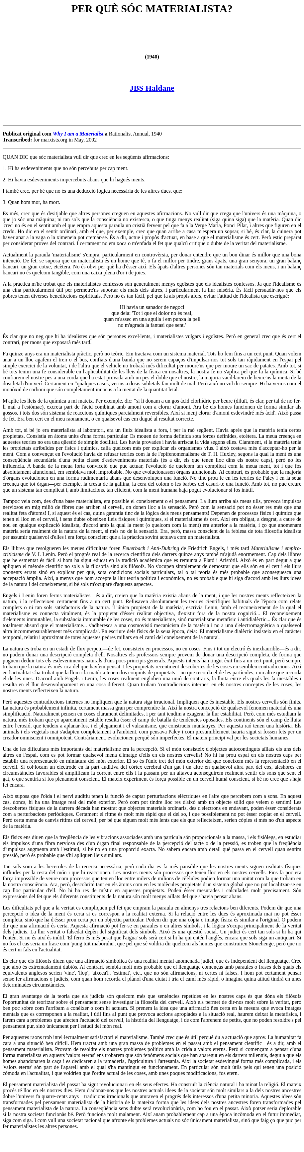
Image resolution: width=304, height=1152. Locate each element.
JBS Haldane (152, 88)
